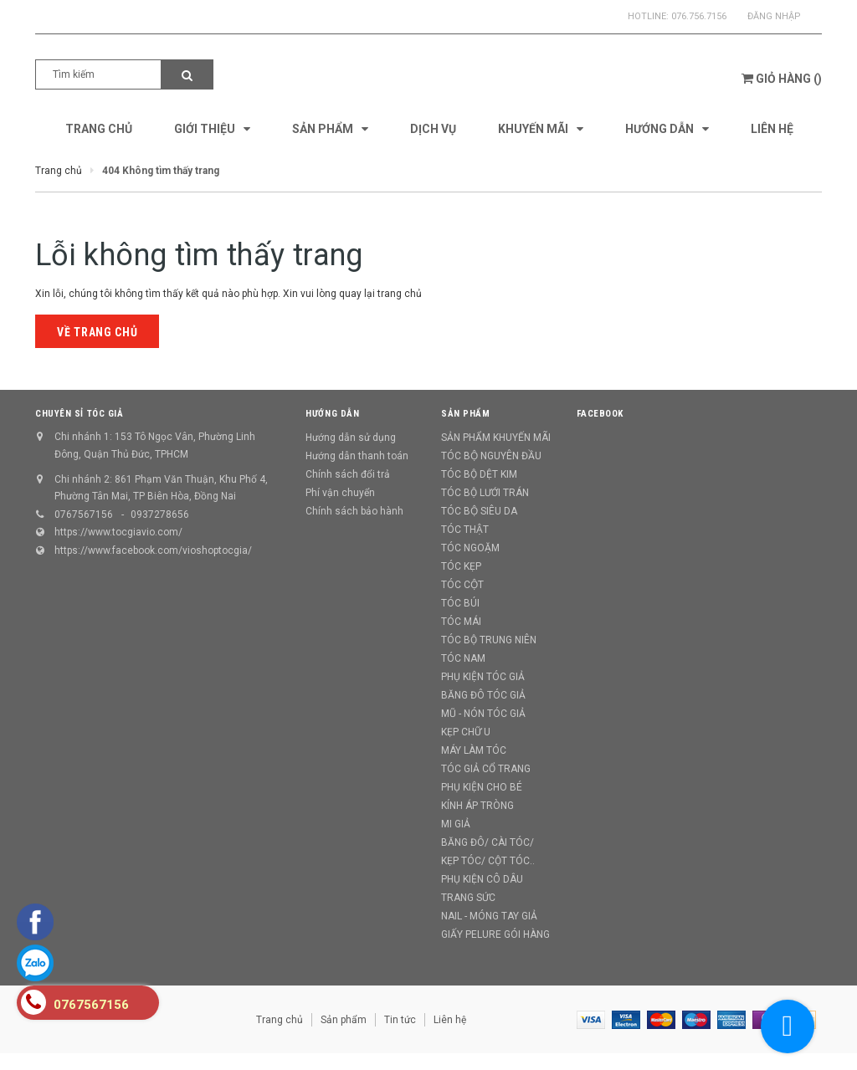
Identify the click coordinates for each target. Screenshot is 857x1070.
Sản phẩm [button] (465, 413)
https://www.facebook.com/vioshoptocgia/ (153, 550)
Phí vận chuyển (340, 493)
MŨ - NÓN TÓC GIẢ (483, 713)
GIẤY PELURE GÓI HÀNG (495, 934)
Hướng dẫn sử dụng (350, 437)
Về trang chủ (97, 332)
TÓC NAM (463, 658)
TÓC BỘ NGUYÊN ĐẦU (491, 456)
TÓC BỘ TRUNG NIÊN (488, 640)
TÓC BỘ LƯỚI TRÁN (485, 493)
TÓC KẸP (461, 566)
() (782, 78)
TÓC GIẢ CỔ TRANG (486, 769)
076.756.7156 (698, 16)
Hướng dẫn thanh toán (356, 456)
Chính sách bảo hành (354, 511)
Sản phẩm (344, 1020)
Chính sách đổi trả (347, 474)
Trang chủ (279, 1020)
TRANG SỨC (468, 898)
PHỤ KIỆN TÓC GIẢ (483, 677)
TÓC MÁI (461, 621)
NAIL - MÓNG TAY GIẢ (489, 916)
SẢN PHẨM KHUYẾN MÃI (496, 437)
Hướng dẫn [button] (332, 413)
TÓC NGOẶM (470, 548)
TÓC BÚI (460, 603)
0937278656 (160, 514)
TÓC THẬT (465, 529)
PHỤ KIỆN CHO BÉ (481, 787)
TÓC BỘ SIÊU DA (479, 511)
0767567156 (83, 514)
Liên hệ (450, 1020)
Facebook (600, 413)
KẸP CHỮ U (465, 732)
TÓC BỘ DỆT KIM (479, 474)
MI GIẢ (455, 824)
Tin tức (400, 1020)
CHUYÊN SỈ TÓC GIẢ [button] (79, 413)
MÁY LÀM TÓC (473, 750)
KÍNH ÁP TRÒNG (477, 805)
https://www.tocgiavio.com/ (118, 532)
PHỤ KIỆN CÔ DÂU (482, 879)
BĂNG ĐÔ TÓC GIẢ (483, 695)
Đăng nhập (774, 16)
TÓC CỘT (462, 585)
